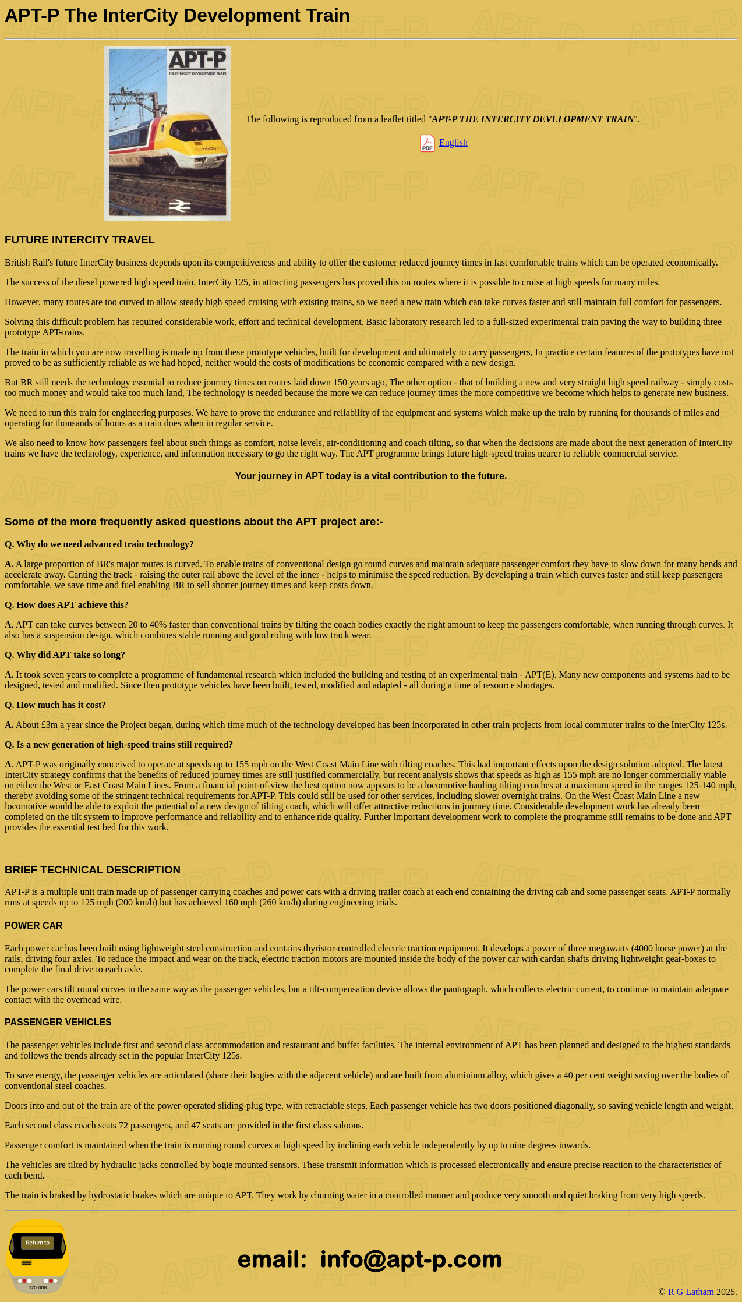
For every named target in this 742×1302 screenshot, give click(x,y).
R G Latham (691, 1292)
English (453, 142)
